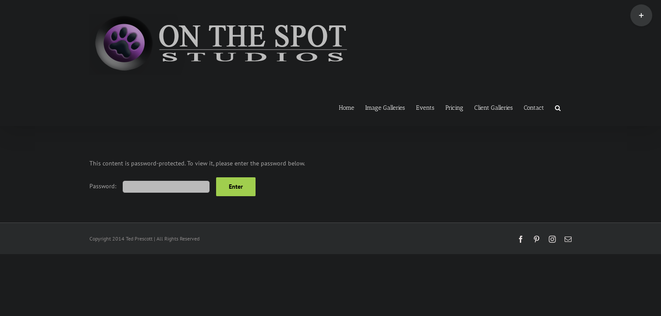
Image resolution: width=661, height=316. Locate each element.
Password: (149, 186)
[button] (569, 107)
